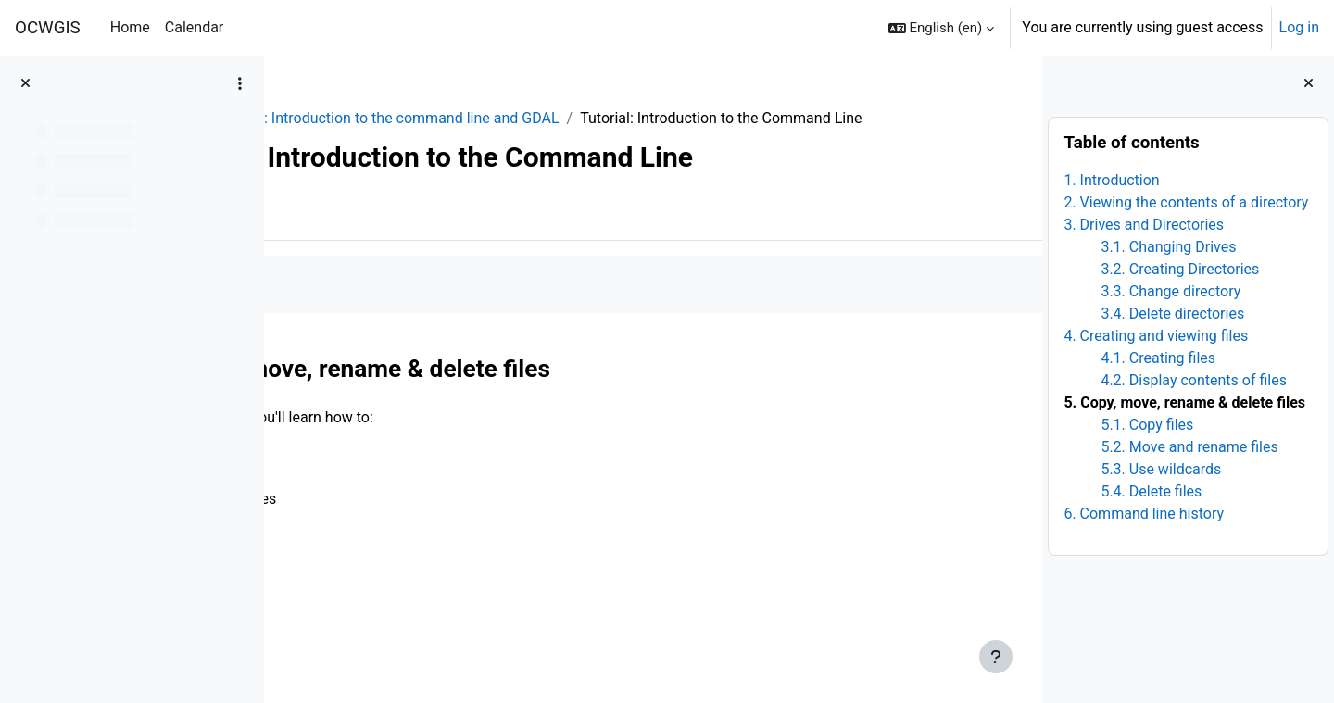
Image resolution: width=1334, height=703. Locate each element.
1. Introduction (1111, 180)
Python (323, 118)
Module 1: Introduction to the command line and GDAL (545, 118)
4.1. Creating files (1158, 358)
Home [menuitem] (130, 27)
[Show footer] (996, 656)
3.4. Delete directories (1172, 313)
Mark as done (359, 306)
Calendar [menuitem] (194, 27)
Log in (1299, 27)
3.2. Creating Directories (1180, 269)
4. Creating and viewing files (1155, 336)
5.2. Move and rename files (1189, 447)
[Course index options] (240, 83)
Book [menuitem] (331, 234)
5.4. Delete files (1151, 491)
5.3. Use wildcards (1161, 469)
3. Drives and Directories (1143, 224)
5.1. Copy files (1147, 424)
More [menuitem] (395, 234)
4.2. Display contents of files (1194, 380)
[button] (941, 28)
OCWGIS (48, 28)
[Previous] (285, 385)
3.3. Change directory (1170, 291)
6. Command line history (1143, 513)
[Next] (1021, 385)
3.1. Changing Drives (1168, 247)
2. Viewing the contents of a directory (1185, 202)
